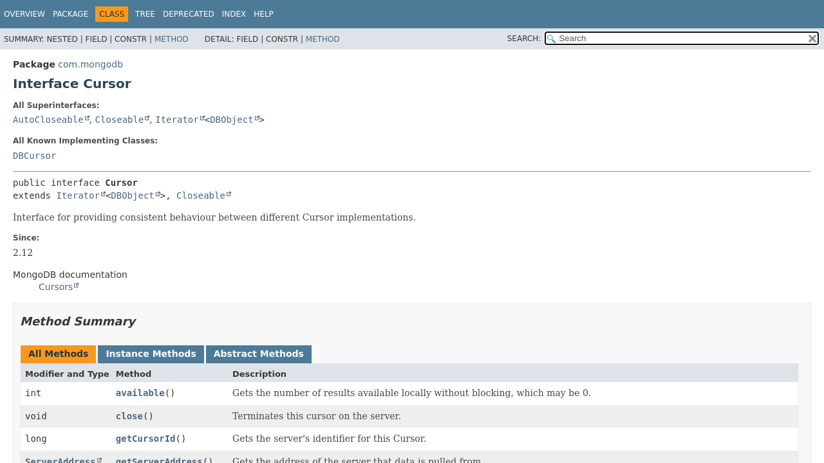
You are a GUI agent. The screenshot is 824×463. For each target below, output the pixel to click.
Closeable (119, 119)
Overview (24, 14)
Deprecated (188, 14)
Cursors (56, 287)
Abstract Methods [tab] (259, 354)
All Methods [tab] (58, 354)
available (140, 393)
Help (264, 14)
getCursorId (146, 438)
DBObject (231, 119)
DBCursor (34, 155)
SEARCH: (524, 38)
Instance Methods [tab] (151, 354)
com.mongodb (90, 64)
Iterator (176, 119)
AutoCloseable (48, 119)
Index (234, 14)
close (129, 416)
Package (70, 14)
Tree (145, 14)
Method (171, 39)
